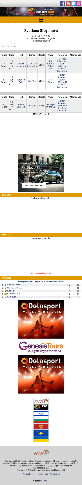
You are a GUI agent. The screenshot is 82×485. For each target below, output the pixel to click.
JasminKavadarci (21, 64)
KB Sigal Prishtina (50, 105)
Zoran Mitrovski (62, 80)
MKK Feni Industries (32, 64)
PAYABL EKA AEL (14, 288)
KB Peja (32, 81)
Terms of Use (42, 474)
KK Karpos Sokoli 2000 (50, 65)
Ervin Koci (62, 105)
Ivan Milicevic (62, 64)
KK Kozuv (32, 105)
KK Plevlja (11, 297)
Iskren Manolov (62, 76)
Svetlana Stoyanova (62, 69)
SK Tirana (51, 80)
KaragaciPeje (21, 80)
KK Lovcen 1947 (14, 294)
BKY (45, 481)
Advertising (55, 474)
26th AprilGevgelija (20, 105)
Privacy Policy (28, 474)
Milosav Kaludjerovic (62, 60)
